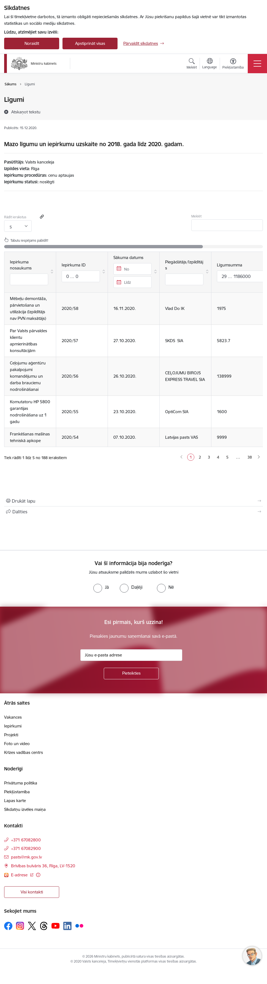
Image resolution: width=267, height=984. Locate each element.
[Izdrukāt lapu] (133, 501)
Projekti (11, 734)
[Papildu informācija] (38, 875)
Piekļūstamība (17, 791)
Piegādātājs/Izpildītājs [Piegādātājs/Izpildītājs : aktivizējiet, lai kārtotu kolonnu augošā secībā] (184, 272)
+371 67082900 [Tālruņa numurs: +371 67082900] (26, 848)
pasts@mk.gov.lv (26, 857)
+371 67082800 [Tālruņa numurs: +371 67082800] (26, 840)
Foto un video (17, 743)
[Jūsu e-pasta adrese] (131, 655)
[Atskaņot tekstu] (25, 111)
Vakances (13, 717)
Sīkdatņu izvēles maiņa (25, 809)
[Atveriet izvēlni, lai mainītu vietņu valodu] (210, 64)
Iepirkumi (12, 726)
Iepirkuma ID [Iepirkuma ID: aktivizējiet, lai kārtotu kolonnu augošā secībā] (81, 272)
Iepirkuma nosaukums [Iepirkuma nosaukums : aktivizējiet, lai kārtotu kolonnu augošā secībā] (29, 272)
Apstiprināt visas (90, 43)
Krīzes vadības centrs (23, 752)
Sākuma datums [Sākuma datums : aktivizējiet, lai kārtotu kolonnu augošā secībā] (132, 271)
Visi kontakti (32, 892)
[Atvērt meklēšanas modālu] (192, 64)
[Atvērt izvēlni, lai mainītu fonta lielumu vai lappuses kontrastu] (233, 64)
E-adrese (20, 874)
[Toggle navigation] (257, 63)
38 (249, 457)
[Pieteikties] (131, 673)
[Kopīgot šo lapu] (133, 511)
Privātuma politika (20, 783)
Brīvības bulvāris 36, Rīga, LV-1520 (43, 865)
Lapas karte (15, 800)
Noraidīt (31, 43)
